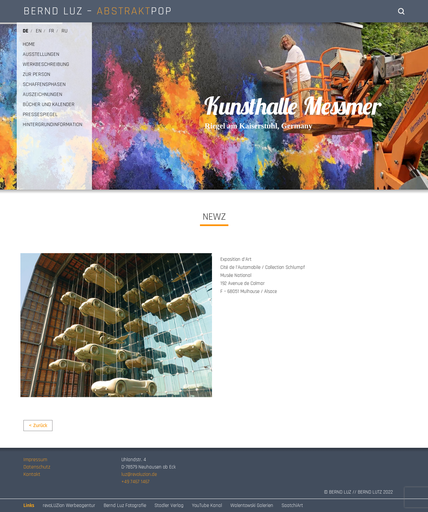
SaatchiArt (292, 505)
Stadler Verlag (169, 505)
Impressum (35, 459)
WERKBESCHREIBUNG (46, 64)
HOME (29, 44)
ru (65, 30)
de (25, 30)
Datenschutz (36, 467)
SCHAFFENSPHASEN (44, 84)
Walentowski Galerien (251, 505)
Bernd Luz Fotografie (125, 505)
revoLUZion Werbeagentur (69, 505)
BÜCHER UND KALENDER (49, 104)
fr (51, 30)
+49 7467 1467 (135, 482)
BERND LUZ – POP (97, 11)
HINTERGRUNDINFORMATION (52, 124)
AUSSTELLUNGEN (41, 54)
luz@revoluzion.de (139, 474)
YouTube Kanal (207, 505)
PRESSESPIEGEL (40, 114)
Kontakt (31, 474)
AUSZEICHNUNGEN (42, 94)
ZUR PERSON (36, 74)
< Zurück (38, 425)
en (38, 30)
